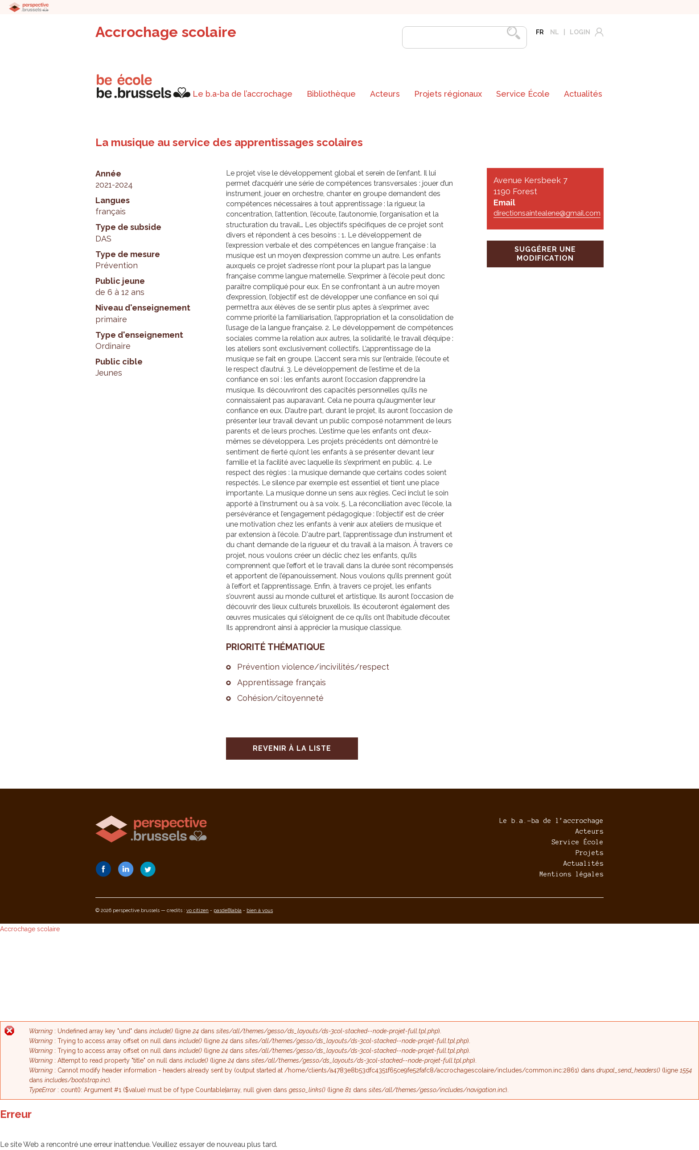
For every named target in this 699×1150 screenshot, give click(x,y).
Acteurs (385, 93)
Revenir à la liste (292, 748)
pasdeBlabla (228, 910)
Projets (590, 852)
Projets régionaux (448, 93)
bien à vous (260, 910)
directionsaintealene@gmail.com (546, 213)
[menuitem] (242, 94)
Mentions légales (571, 874)
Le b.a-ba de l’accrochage (242, 93)
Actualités (583, 93)
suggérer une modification (545, 253)
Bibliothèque (331, 93)
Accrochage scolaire (165, 32)
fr (540, 32)
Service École (523, 93)
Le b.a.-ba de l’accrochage (551, 820)
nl (554, 32)
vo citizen (197, 910)
